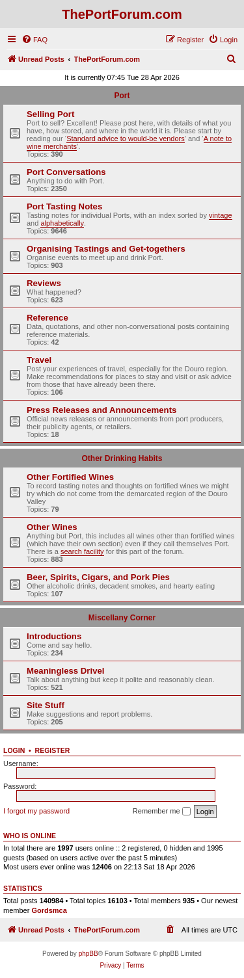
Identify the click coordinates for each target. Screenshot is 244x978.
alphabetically (62, 223)
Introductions (54, 636)
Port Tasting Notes (64, 206)
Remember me (162, 811)
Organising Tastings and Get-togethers (106, 249)
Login (14, 750)
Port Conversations (66, 172)
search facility (82, 551)
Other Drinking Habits (121, 458)
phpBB (88, 953)
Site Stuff (45, 705)
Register (52, 750)
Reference (47, 318)
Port (122, 95)
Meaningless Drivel (65, 671)
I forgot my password (36, 811)
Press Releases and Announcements (101, 410)
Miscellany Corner (122, 617)
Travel (39, 360)
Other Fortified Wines (70, 477)
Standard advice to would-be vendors (125, 138)
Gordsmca (48, 910)
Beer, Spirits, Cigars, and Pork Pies (98, 577)
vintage (220, 215)
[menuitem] (34, 39)
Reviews (44, 283)
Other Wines (52, 527)
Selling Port (50, 114)
